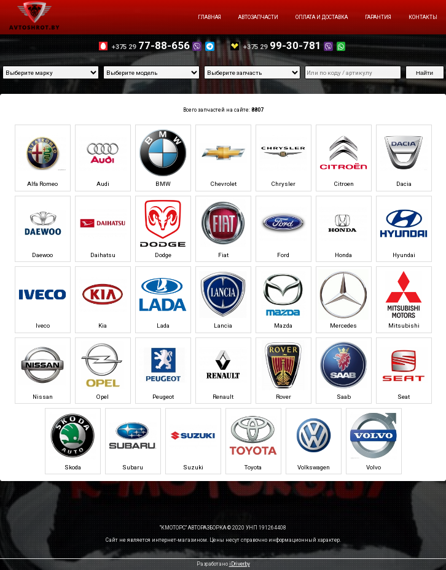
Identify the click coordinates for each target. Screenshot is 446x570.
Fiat (223, 228)
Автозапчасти (258, 17)
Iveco (42, 299)
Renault (223, 370)
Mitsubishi (403, 299)
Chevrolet (223, 158)
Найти (424, 72)
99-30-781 (294, 45)
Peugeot (163, 370)
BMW (163, 158)
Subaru (133, 440)
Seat (403, 370)
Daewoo (42, 228)
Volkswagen (313, 440)
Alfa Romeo (42, 158)
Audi (102, 158)
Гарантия (378, 17)
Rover (283, 370)
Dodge (163, 228)
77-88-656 (163, 45)
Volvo (373, 440)
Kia (102, 299)
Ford (283, 228)
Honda (343, 228)
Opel (102, 370)
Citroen (343, 158)
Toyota (253, 440)
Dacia (403, 158)
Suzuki (193, 440)
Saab (343, 370)
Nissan (42, 370)
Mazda (283, 299)
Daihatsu (102, 228)
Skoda (72, 440)
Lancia (223, 299)
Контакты (423, 17)
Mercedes (343, 299)
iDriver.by (239, 564)
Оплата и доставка (321, 17)
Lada (163, 299)
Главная (209, 17)
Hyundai (403, 228)
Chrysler (283, 158)
